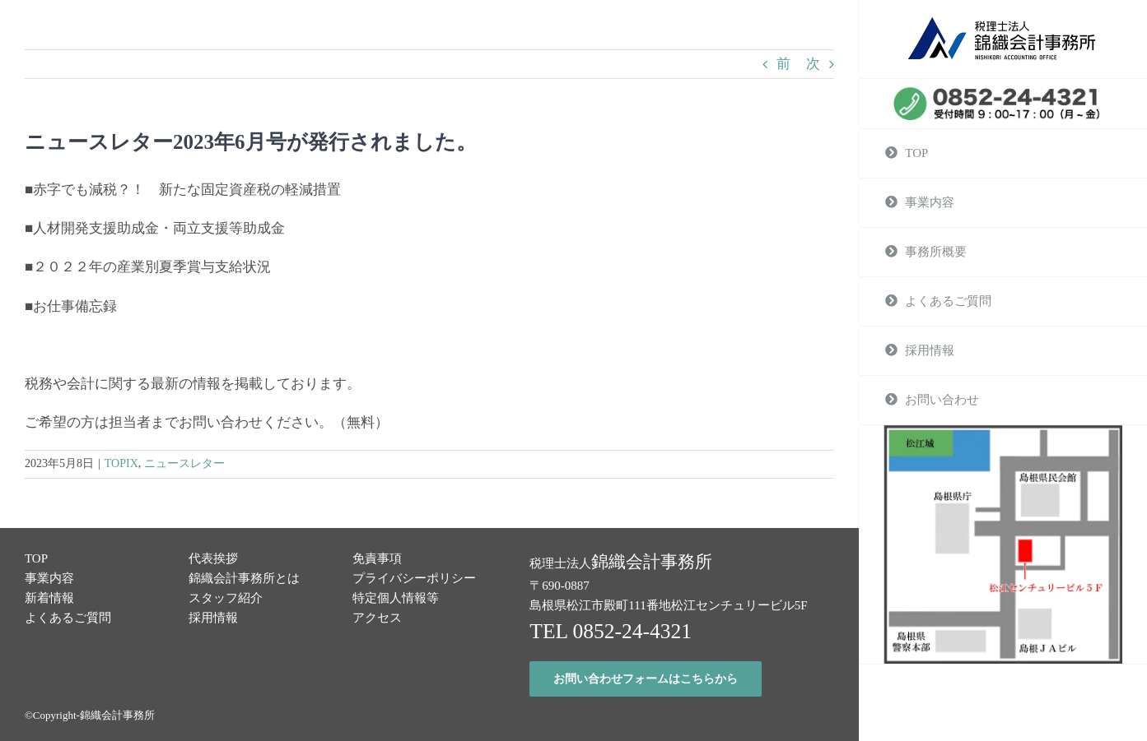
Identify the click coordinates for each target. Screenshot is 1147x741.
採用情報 (213, 617)
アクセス (377, 617)
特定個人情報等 (395, 597)
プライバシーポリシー (414, 578)
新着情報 (49, 597)
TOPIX (121, 463)
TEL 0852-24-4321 (610, 631)
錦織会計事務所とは (244, 578)
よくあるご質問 (68, 617)
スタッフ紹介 (226, 597)
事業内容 (49, 578)
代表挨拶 (213, 558)
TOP (36, 558)
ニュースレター (184, 463)
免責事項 (377, 558)
